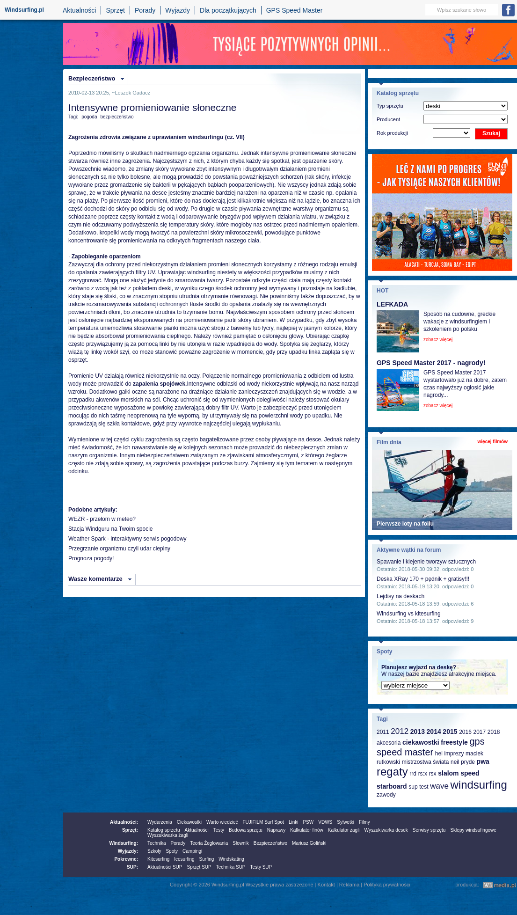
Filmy (364, 822)
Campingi (192, 851)
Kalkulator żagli (344, 830)
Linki (294, 822)
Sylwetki (345, 822)
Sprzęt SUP (199, 867)
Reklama (349, 884)
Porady (145, 10)
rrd (412, 773)
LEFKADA (392, 304)
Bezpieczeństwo (91, 78)
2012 (399, 731)
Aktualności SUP (164, 867)
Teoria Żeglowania (209, 843)
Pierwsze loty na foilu (405, 523)
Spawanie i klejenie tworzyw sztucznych (426, 561)
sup (412, 786)
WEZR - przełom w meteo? (102, 519)
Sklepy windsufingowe (473, 830)
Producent (388, 119)
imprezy (454, 753)
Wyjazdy (177, 10)
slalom (448, 773)
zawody (386, 794)
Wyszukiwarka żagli (167, 835)
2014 (434, 731)
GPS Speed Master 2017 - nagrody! (431, 362)
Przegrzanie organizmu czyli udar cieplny (119, 548)
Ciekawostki (189, 822)
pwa (483, 761)
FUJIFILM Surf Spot (263, 822)
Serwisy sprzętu (429, 830)
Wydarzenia (159, 822)
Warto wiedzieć (222, 822)
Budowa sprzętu (245, 830)
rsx (433, 773)
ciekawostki (420, 742)
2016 (465, 732)
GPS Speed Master (294, 10)
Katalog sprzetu (163, 830)
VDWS (325, 822)
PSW (308, 822)
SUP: (132, 867)
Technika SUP (231, 867)
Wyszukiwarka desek (386, 830)
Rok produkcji (392, 133)
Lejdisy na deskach (400, 596)
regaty (392, 771)
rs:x (422, 773)
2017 (479, 732)
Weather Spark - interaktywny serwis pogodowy (127, 538)
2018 (494, 732)
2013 (417, 731)
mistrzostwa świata (425, 762)
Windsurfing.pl (24, 10)
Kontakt (326, 884)
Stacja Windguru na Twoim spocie (110, 529)
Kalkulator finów (306, 830)
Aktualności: (124, 822)
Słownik (240, 843)
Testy (218, 830)
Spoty (172, 851)
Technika (156, 843)
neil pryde (463, 762)
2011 (383, 732)
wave (439, 786)
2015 (450, 731)
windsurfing (478, 784)
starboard (392, 786)
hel (439, 753)
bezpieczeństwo (117, 116)
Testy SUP (261, 867)
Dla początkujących (228, 10)
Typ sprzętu (390, 106)
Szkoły (154, 851)
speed (469, 773)
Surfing (206, 859)
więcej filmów (493, 441)
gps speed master (431, 746)
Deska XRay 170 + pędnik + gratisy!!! (423, 579)
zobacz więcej (437, 339)
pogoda (89, 116)
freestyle (454, 742)
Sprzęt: (130, 830)
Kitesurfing (158, 859)
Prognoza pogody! (91, 558)
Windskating (231, 859)
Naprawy (276, 830)
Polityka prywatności (387, 884)
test (423, 786)
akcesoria (388, 742)
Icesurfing (184, 859)
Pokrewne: (126, 859)
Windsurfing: (123, 843)
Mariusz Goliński (309, 843)
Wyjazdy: (128, 851)
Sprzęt (115, 10)
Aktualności (79, 10)
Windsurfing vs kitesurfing (409, 613)
